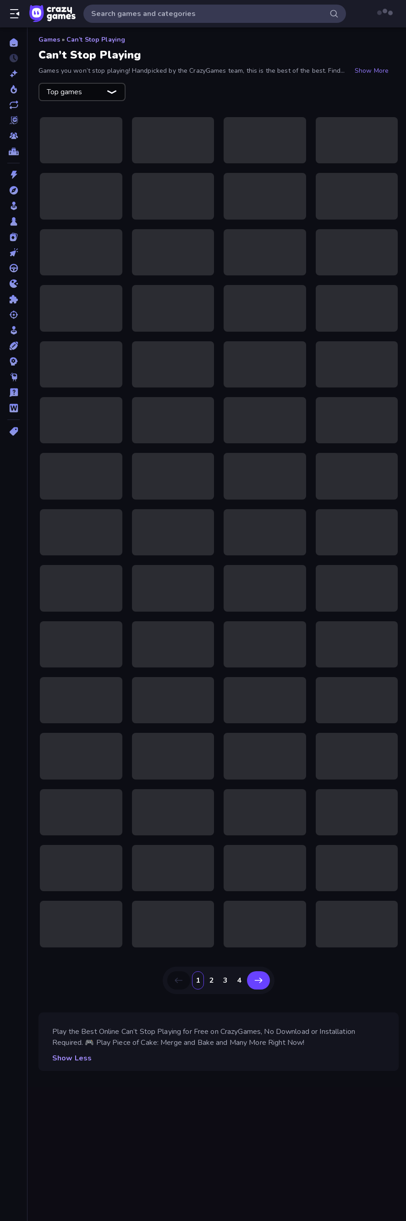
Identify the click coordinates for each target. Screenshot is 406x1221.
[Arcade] (13, 206)
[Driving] (13, 268)
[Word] (13, 408)
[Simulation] (13, 330)
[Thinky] (13, 377)
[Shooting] (13, 315)
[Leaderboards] (13, 151)
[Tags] (13, 431)
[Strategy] (13, 361)
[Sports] (13, 346)
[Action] (13, 175)
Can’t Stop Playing (95, 39)
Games (49, 39)
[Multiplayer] (13, 136)
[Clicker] (13, 252)
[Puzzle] (13, 299)
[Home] (13, 42)
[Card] (13, 237)
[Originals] (13, 120)
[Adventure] (13, 190)
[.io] (13, 283)
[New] (13, 73)
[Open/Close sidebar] (15, 14)
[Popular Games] (13, 89)
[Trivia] (13, 392)
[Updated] (13, 105)
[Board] (13, 221)
